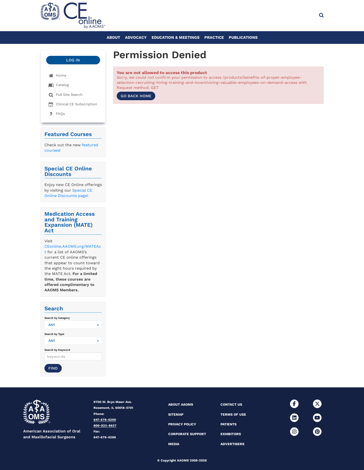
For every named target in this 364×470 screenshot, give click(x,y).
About (113, 37)
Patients (228, 424)
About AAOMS (180, 404)
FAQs (56, 114)
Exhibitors (230, 434)
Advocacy (136, 37)
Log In (73, 60)
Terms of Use (233, 414)
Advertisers (232, 444)
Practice (214, 37)
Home (57, 75)
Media (173, 444)
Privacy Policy (182, 424)
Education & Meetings (175, 37)
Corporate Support (187, 434)
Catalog (58, 85)
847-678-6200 (105, 419)
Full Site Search (65, 95)
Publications (243, 37)
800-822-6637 (105, 425)
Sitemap (175, 414)
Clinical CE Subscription (72, 104)
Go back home (136, 96)
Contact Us (231, 404)
